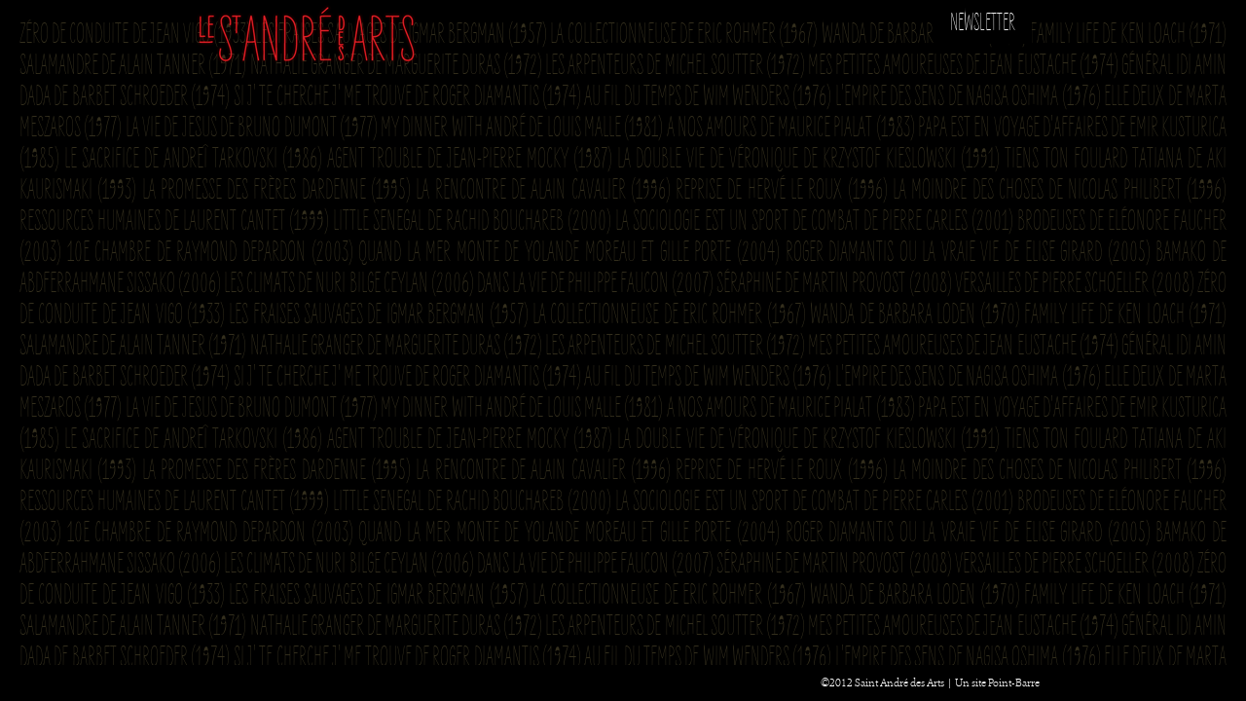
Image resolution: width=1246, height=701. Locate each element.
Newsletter (982, 23)
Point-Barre (1014, 683)
